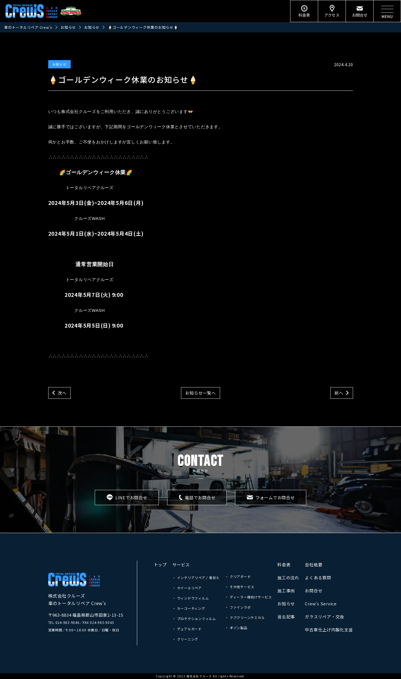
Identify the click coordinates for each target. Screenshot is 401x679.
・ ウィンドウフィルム (190, 598)
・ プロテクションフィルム (194, 618)
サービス (181, 564)
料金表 (283, 564)
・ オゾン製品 (236, 627)
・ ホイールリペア (187, 587)
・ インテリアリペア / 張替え (195, 577)
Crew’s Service (321, 603)
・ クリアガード (238, 576)
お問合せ (313, 590)
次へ (62, 393)
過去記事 (286, 616)
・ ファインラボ (238, 607)
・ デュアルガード (187, 628)
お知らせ (59, 64)
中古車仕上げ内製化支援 (329, 629)
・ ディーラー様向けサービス (248, 597)
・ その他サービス (239, 586)
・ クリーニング (185, 639)
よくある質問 (318, 577)
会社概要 (313, 564)
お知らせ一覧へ (200, 393)
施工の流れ (288, 577)
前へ (338, 393)
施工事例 (286, 590)
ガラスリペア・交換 (324, 616)
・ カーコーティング (188, 608)
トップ (160, 564)
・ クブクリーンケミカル (245, 617)
